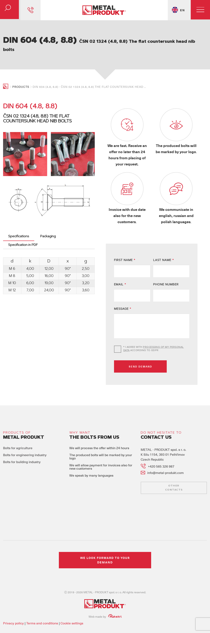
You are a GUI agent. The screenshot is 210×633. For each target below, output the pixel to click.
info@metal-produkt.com (165, 460)
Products (20, 87)
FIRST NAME (124, 248)
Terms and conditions (42, 610)
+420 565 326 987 (161, 454)
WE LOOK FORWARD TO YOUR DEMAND (105, 548)
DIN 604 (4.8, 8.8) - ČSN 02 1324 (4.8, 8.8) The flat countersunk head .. (89, 87)
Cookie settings (71, 610)
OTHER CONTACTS (174, 475)
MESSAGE (122, 297)
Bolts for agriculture (17, 435)
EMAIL (120, 272)
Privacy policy (13, 610)
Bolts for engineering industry (25, 442)
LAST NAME (163, 248)
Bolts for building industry (22, 449)
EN (181, 10)
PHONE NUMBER (166, 272)
